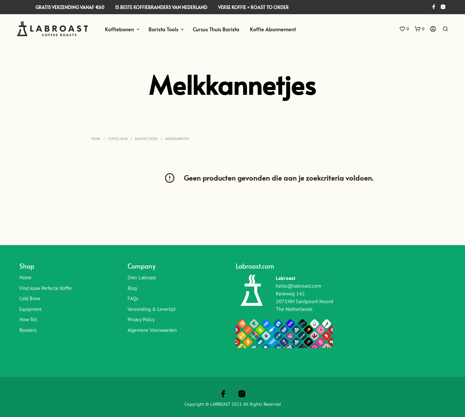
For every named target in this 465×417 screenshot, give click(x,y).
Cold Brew (29, 298)
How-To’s (28, 319)
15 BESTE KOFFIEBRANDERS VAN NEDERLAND (161, 7)
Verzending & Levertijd (151, 309)
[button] (404, 29)
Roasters (27, 330)
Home (95, 138)
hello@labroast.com (298, 286)
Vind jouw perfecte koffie (45, 288)
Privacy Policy (141, 319)
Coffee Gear (118, 138)
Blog (132, 288)
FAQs (133, 298)
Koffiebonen (119, 29)
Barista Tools (163, 29)
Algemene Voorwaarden (152, 330)
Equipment (30, 309)
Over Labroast (142, 277)
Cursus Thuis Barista (216, 29)
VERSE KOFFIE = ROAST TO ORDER (253, 7)
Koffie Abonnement (273, 29)
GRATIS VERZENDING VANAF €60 (70, 7)
